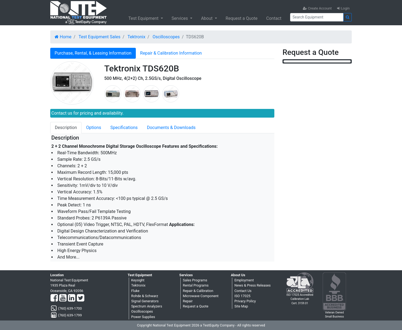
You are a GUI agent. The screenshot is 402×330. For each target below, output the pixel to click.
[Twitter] (80, 298)
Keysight (138, 280)
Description (66, 127)
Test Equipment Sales (99, 36)
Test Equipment (143, 18)
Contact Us (243, 291)
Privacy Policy (245, 301)
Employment (244, 280)
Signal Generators (145, 301)
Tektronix (136, 36)
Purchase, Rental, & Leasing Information (93, 53)
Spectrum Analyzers (146, 306)
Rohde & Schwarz (144, 296)
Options (93, 127)
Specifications (124, 127)
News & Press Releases (252, 285)
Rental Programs (196, 285)
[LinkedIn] (72, 298)
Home (63, 36)
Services (180, 18)
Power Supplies (143, 317)
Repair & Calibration (198, 291)
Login (343, 8)
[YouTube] (63, 298)
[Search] (316, 17)
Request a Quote (242, 18)
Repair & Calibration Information (171, 53)
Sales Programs (195, 280)
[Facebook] (54, 298)
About (207, 18)
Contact (273, 18)
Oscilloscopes (166, 36)
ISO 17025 (242, 296)
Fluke (135, 291)
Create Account (317, 8)
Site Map (241, 306)
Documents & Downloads (171, 127)
